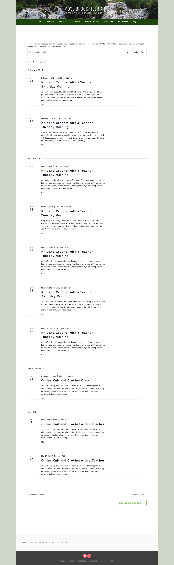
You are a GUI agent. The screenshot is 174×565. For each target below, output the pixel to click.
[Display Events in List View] (128, 52)
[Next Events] (33, 62)
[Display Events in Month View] (135, 52)
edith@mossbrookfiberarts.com (75, 44)
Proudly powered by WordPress (72, 561)
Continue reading (65, 100)
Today (41, 62)
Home (40, 22)
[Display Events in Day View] (142, 52)
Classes (50, 22)
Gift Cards (63, 22)
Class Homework (92, 22)
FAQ (134, 22)
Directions (108, 22)
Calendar (76, 22)
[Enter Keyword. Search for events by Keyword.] (68, 52)
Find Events (116, 52)
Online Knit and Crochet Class (65, 380)
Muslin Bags (123, 22)
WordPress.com (107, 561)
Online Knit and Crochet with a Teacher (72, 424)
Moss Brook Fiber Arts (87, 8)
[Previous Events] (28, 62)
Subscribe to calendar (130, 503)
